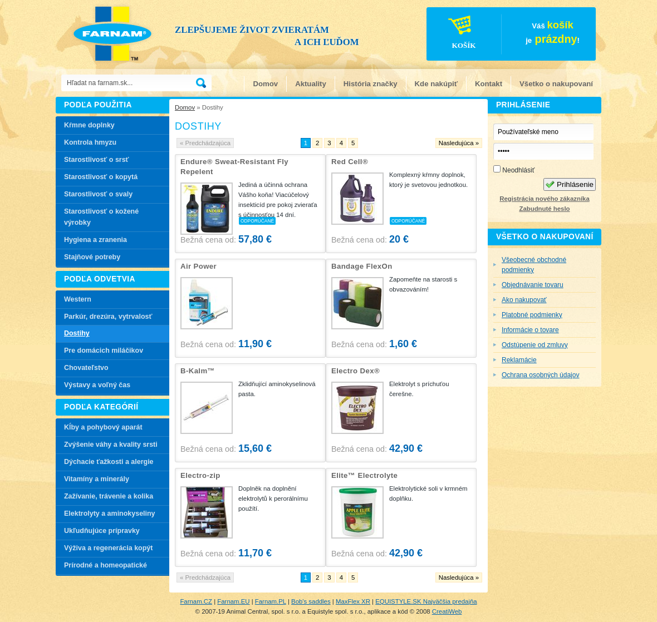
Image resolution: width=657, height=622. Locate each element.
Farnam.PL (270, 601)
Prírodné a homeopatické (105, 565)
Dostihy (77, 333)
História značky (371, 84)
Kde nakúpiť (436, 84)
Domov (265, 84)
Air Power (198, 266)
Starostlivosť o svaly (98, 194)
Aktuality (310, 84)
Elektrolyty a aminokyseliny (109, 513)
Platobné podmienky (532, 315)
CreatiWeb (447, 611)
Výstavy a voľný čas (97, 385)
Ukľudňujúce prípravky (102, 531)
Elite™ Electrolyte (364, 475)
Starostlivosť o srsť (96, 160)
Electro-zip (200, 475)
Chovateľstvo (86, 368)
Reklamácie (519, 360)
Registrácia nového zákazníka (544, 198)
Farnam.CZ (196, 601)
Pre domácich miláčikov (103, 350)
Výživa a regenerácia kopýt (108, 548)
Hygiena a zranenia (95, 240)
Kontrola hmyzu (90, 142)
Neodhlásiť (514, 169)
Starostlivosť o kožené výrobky (101, 217)
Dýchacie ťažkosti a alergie (109, 462)
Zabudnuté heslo (544, 208)
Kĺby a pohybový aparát (103, 427)
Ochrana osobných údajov (540, 375)
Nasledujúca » (459, 143)
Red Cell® (349, 161)
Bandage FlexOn (362, 266)
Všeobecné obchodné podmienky (534, 265)
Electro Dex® (355, 371)
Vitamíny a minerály (96, 479)
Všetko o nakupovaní (556, 84)
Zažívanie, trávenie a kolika (108, 496)
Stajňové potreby (92, 257)
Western (77, 299)
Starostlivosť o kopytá (101, 177)
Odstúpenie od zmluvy (535, 345)
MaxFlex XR (353, 601)
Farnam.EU (233, 601)
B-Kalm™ (197, 371)
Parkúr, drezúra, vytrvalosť (108, 316)
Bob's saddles (311, 601)
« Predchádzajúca (205, 143)
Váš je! (504, 35)
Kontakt (488, 84)
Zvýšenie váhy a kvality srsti (111, 444)
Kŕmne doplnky (89, 125)
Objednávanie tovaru (532, 285)
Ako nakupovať (524, 300)
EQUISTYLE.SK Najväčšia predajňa (426, 601)
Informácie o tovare (530, 330)
